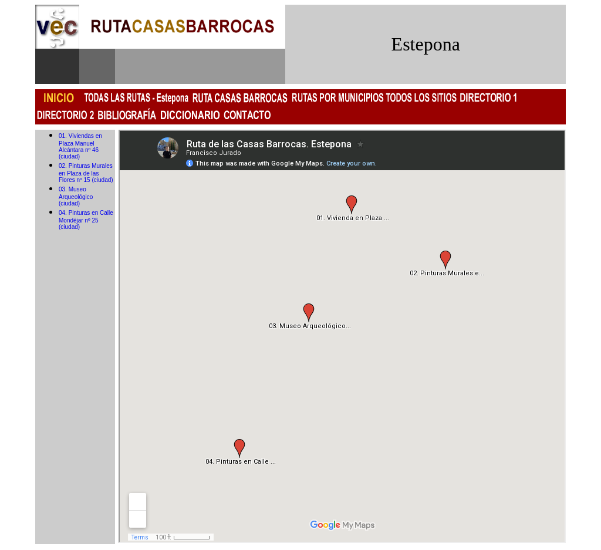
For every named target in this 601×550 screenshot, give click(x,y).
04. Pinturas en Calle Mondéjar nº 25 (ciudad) (86, 220)
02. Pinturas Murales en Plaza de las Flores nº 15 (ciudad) (86, 173)
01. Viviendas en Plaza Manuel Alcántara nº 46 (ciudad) (80, 146)
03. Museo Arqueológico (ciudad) (76, 196)
